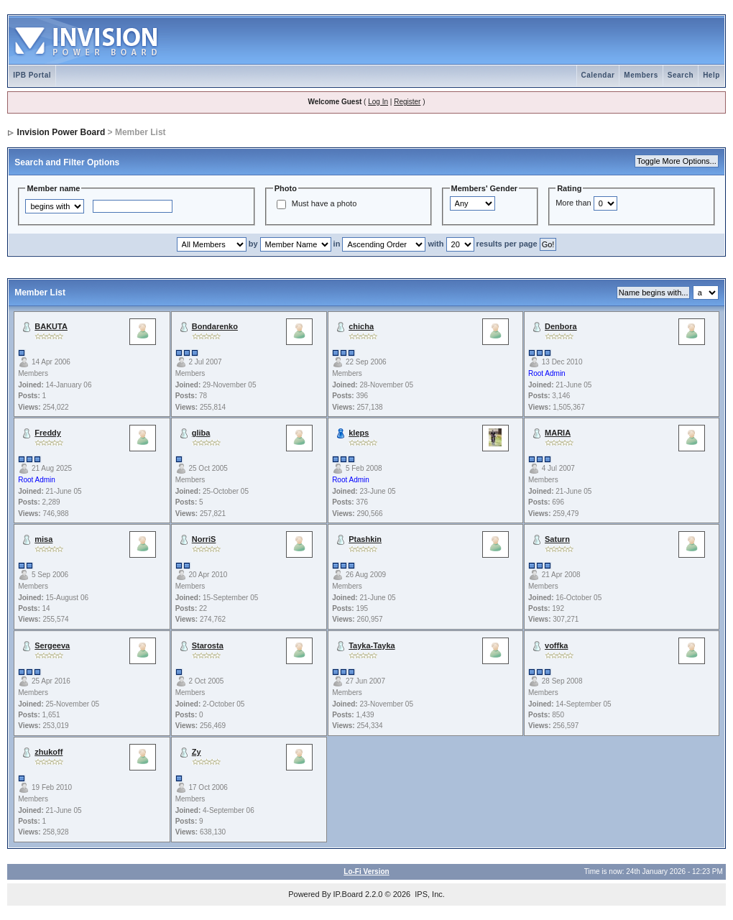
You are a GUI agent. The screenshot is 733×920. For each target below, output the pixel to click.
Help (711, 75)
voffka (556, 645)
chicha (361, 326)
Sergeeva (52, 645)
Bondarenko (215, 326)
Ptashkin (365, 539)
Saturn (557, 539)
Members (641, 75)
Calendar (598, 75)
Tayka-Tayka (372, 645)
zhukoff (48, 752)
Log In (378, 102)
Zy (196, 752)
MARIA (558, 432)
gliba (201, 432)
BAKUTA (51, 326)
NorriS (204, 539)
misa (43, 539)
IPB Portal (32, 75)
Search (680, 75)
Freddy (47, 432)
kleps (359, 432)
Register (407, 102)
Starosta (207, 645)
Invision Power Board (61, 132)
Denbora (561, 326)
